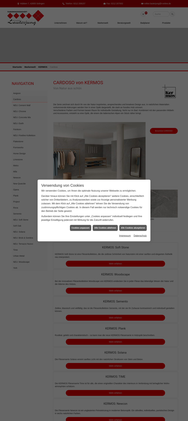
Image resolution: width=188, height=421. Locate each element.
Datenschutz (140, 235)
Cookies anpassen (81, 228)
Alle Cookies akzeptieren (133, 228)
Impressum (125, 235)
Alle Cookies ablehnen (105, 228)
